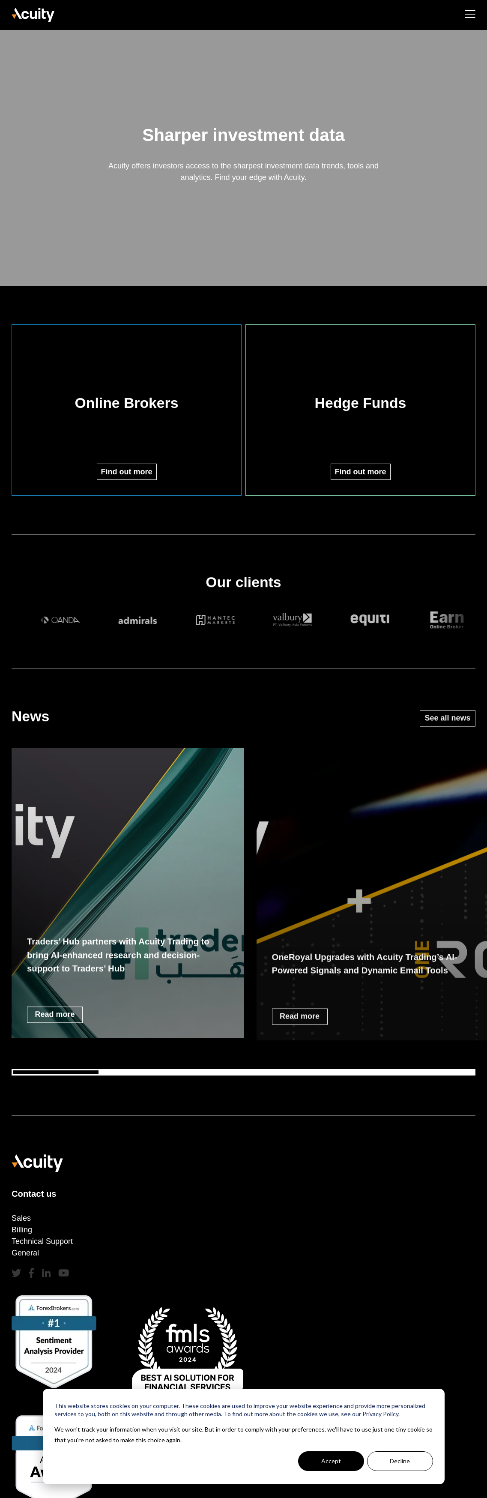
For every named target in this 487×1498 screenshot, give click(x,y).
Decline (400, 1461)
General (25, 1253)
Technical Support (42, 1241)
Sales (21, 1218)
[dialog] (244, 1436)
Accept (331, 1461)
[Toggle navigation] (470, 16)
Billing (22, 1229)
